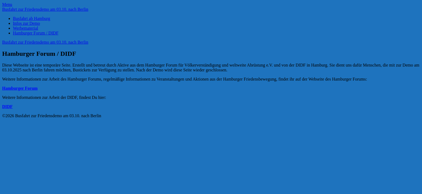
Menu (7, 4)
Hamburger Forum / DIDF (35, 33)
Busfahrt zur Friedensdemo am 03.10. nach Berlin (45, 9)
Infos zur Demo (26, 23)
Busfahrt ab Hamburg (31, 18)
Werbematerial (25, 28)
